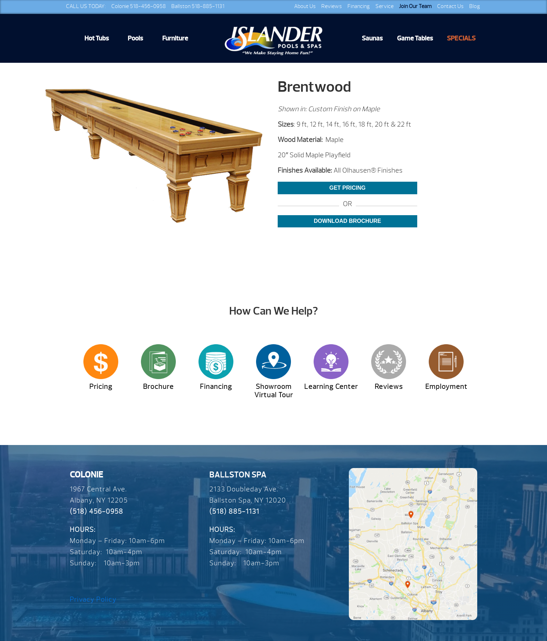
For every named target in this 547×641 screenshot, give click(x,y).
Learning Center (331, 386)
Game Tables (415, 38)
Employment (446, 386)
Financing (358, 6)
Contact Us (450, 6)
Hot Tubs (96, 38)
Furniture (175, 38)
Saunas (372, 38)
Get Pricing (347, 188)
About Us (305, 6)
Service (384, 6)
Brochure (158, 386)
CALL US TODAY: (86, 6)
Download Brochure (347, 221)
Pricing (100, 386)
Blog (474, 6)
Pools (135, 38)
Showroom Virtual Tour (273, 390)
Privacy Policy (93, 599)
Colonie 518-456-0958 (138, 6)
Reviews (331, 6)
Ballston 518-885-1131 (197, 6)
